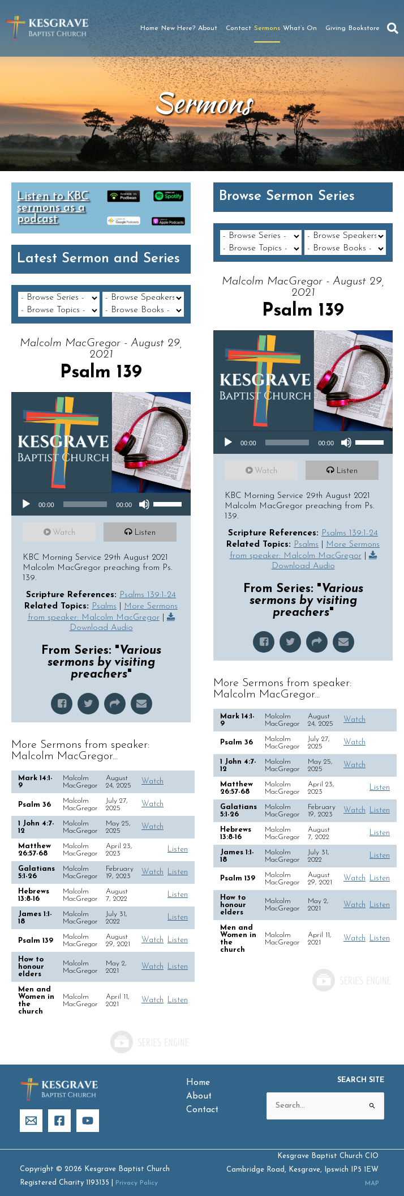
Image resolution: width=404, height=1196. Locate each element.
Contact (238, 28)
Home (149, 28)
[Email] (31, 1108)
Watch (66, 520)
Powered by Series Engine (149, 1029)
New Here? (178, 28)
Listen (146, 520)
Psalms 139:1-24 (147, 582)
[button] (392, 28)
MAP (370, 1170)
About (210, 28)
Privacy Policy (138, 1170)
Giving (335, 28)
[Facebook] (59, 1108)
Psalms (104, 594)
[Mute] (144, 491)
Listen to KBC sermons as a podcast (53, 208)
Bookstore (364, 28)
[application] (101, 491)
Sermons (267, 28)
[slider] (85, 492)
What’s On (303, 28)
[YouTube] (87, 1108)
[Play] (26, 491)
